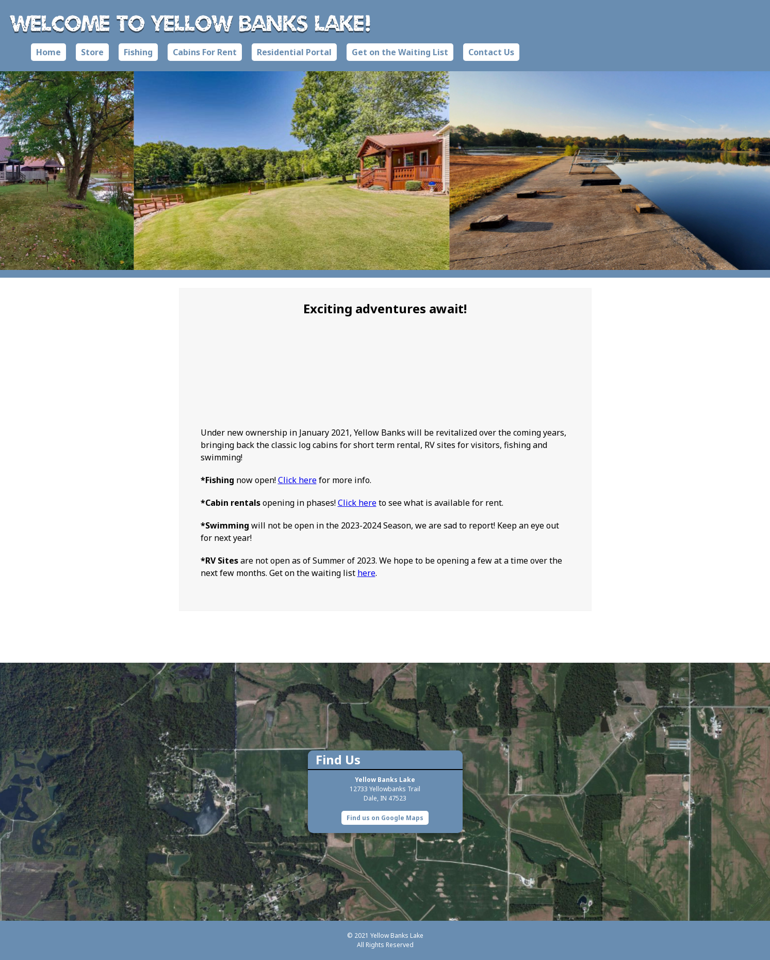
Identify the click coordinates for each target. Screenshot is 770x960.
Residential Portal (294, 52)
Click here (297, 480)
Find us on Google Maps (385, 817)
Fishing (138, 52)
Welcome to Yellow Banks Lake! (191, 22)
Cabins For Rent (205, 52)
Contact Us (491, 52)
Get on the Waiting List (400, 52)
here (366, 573)
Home (48, 52)
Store (92, 52)
